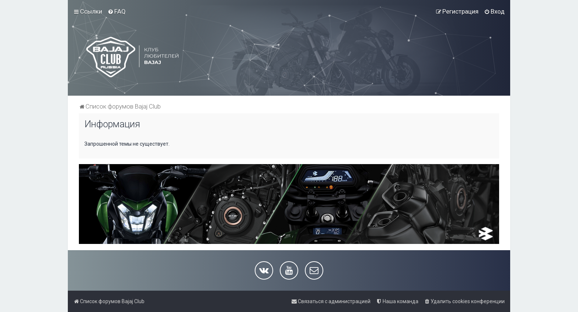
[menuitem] (117, 11)
